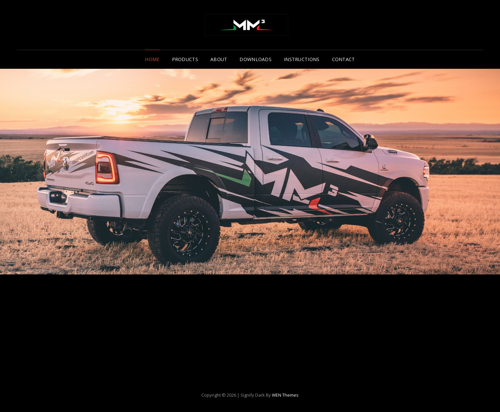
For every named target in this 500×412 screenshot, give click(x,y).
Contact (343, 59)
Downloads (255, 59)
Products (185, 59)
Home (152, 59)
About (218, 59)
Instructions (301, 59)
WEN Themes (285, 395)
